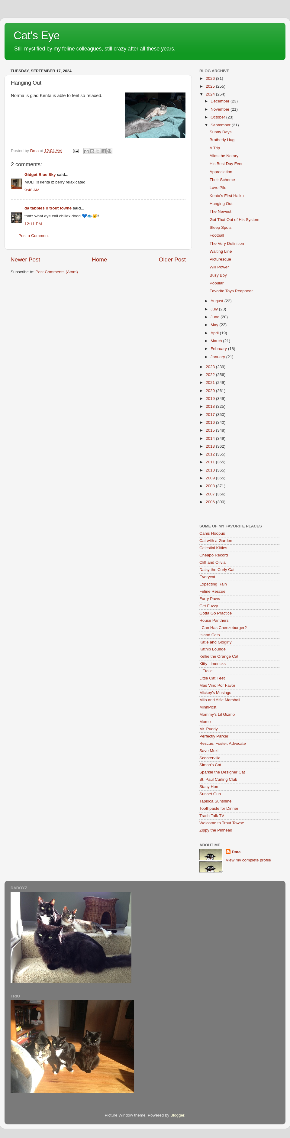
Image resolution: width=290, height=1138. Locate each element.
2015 (211, 430)
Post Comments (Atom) (57, 272)
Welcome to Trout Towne (221, 823)
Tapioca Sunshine (215, 801)
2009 (211, 478)
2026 (211, 78)
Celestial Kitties (213, 548)
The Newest (220, 211)
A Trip (215, 148)
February (219, 348)
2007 (211, 494)
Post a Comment (33, 235)
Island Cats (209, 635)
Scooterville (210, 758)
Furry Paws (209, 598)
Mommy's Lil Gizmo (217, 714)
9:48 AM (32, 190)
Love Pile (218, 187)
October (218, 117)
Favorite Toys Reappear (231, 291)
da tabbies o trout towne (48, 208)
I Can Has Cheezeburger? (223, 627)
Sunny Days (221, 132)
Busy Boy (218, 275)
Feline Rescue (212, 591)
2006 (211, 502)
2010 (211, 470)
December (220, 101)
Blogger (177, 1115)
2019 (211, 398)
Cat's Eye (37, 35)
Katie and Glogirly (215, 642)
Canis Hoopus (212, 533)
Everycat (207, 577)
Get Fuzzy (208, 606)
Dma (236, 852)
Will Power (219, 267)
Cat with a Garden (215, 540)
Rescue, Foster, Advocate (222, 743)
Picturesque (220, 259)
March (217, 341)
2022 (211, 374)
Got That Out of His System (234, 219)
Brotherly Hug (222, 140)
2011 (211, 462)
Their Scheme (222, 179)
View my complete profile (248, 860)
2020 (211, 390)
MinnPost (207, 707)
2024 (211, 94)
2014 (211, 438)
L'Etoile (206, 671)
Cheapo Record (213, 555)
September (221, 125)
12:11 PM (33, 224)
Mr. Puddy (208, 729)
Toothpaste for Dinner (218, 808)
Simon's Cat (210, 765)
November (220, 109)
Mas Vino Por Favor (217, 685)
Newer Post (25, 259)
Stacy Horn (209, 786)
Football (217, 235)
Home (99, 259)
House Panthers (214, 620)
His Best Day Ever (226, 163)
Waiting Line (221, 251)
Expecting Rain (213, 584)
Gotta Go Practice (215, 613)
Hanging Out (221, 203)
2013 (211, 446)
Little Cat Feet (212, 678)
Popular (217, 283)
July (215, 309)
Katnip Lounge (212, 649)
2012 (211, 454)
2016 (211, 422)
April (215, 333)
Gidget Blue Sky (40, 174)
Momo (205, 721)
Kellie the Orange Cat (218, 656)
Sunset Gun (210, 794)
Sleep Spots (221, 227)
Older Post (172, 259)
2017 (211, 414)
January (218, 357)
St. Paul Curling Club (218, 779)
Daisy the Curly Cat (216, 569)
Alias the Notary (224, 156)
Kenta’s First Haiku (227, 195)
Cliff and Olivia (212, 562)
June (216, 317)
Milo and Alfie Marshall (219, 700)
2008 (211, 486)
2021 (211, 382)
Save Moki (208, 750)
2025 (211, 86)
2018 (211, 406)
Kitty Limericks (212, 663)
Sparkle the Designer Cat (222, 772)
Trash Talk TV (211, 815)
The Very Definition (227, 243)
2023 (211, 367)
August (217, 301)
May (215, 325)
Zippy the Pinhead (215, 830)
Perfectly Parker (213, 736)
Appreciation (221, 172)
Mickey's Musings (215, 692)
